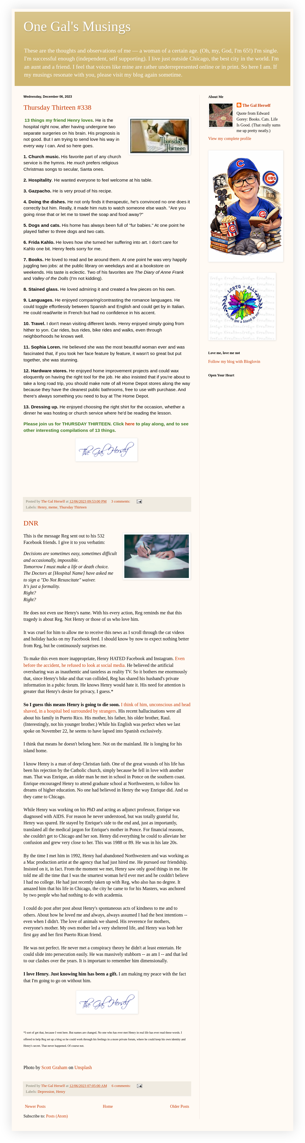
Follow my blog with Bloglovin (234, 361)
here (130, 423)
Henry (42, 507)
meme (52, 507)
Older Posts (179, 1106)
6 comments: (122, 1086)
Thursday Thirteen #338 (57, 107)
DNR (30, 523)
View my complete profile (229, 138)
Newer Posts (35, 1106)
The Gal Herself (257, 105)
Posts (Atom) (57, 1116)
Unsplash (83, 1067)
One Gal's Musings (77, 26)
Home (108, 1106)
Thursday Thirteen (73, 507)
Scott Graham (54, 1067)
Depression (46, 1092)
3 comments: (121, 501)
